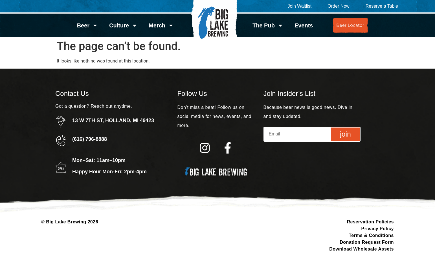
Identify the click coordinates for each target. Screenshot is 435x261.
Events (304, 25)
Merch (161, 25)
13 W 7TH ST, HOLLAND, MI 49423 (113, 120)
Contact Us (72, 93)
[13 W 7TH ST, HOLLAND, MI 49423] (61, 122)
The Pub (267, 25)
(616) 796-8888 (89, 139)
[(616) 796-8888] (61, 140)
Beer (87, 25)
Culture (123, 25)
